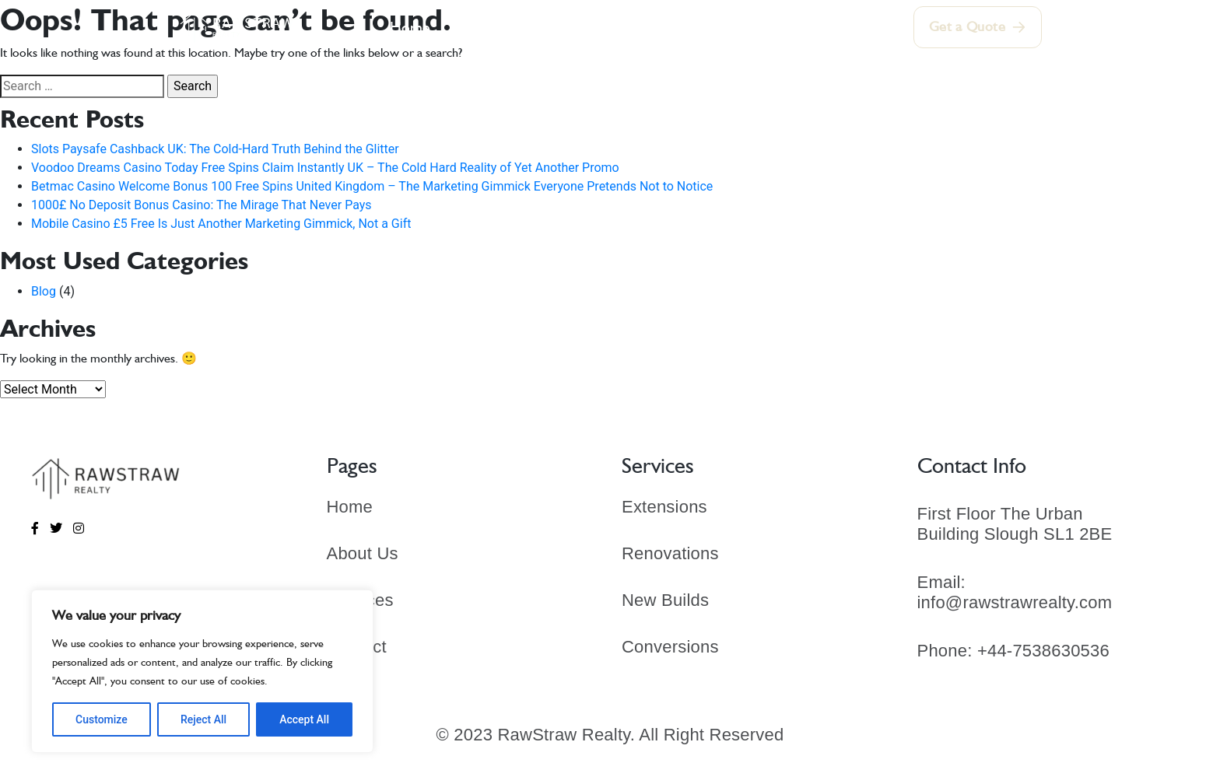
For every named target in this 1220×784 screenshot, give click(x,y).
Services (550, 27)
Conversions (670, 646)
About (477, 27)
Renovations (670, 553)
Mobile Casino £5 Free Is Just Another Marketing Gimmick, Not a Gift (221, 223)
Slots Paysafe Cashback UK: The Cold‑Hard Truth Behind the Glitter (215, 149)
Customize (101, 719)
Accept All (304, 719)
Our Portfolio (647, 27)
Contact (805, 27)
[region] (202, 671)
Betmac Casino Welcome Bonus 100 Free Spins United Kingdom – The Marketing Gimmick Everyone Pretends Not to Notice (372, 186)
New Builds (665, 600)
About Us (362, 553)
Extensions (664, 506)
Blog (43, 291)
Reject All (203, 719)
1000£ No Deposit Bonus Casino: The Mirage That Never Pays (201, 205)
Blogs (735, 27)
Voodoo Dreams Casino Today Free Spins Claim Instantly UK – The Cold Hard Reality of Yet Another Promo (325, 167)
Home (413, 27)
